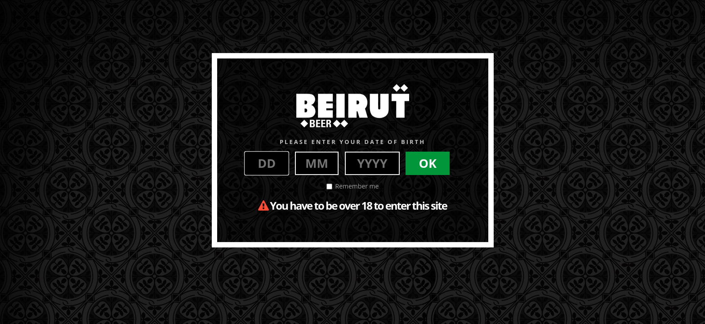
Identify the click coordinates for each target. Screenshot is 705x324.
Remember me (352, 186)
